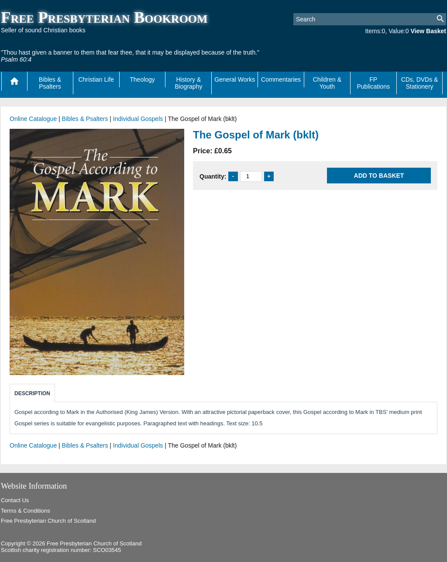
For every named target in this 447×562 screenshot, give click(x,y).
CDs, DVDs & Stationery (419, 83)
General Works (234, 79)
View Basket (428, 31)
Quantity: (212, 175)
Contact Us (15, 500)
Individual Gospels (138, 118)
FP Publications (373, 83)
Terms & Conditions (25, 510)
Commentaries (281, 79)
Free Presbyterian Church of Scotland (48, 520)
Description (32, 393)
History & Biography (188, 83)
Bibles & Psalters (50, 83)
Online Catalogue (33, 118)
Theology (142, 79)
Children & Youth (327, 83)
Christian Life (96, 79)
